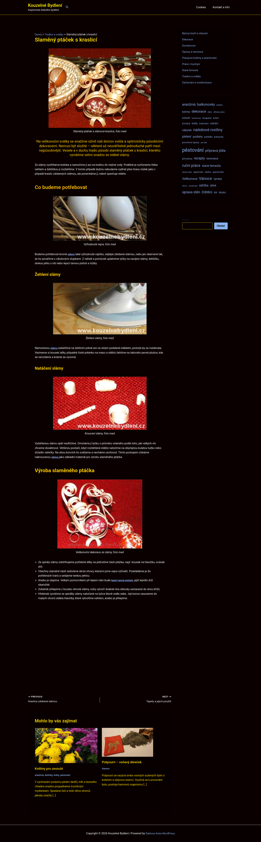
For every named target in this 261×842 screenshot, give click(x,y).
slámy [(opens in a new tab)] (72, 254)
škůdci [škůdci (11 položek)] (222, 192)
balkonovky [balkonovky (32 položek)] (206, 104)
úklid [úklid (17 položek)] (213, 185)
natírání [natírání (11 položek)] (214, 123)
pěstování (66, 775)
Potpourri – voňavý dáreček (123, 762)
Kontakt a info (221, 7)
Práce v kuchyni (191, 64)
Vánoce (106, 768)
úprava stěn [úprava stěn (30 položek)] (191, 192)
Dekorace (188, 39)
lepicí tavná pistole (122, 580)
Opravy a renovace (193, 51)
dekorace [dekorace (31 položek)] (199, 111)
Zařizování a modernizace (197, 82)
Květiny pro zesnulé (50, 769)
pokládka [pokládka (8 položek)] (208, 137)
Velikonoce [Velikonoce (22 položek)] (190, 178)
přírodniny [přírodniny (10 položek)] (187, 158)
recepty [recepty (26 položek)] (199, 158)
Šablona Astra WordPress (160, 833)
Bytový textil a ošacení (195, 33)
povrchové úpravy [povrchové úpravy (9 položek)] (190, 142)
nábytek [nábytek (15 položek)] (187, 130)
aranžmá (39, 775)
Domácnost (189, 45)
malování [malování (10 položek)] (204, 123)
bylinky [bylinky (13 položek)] (186, 111)
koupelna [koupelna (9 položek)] (207, 118)
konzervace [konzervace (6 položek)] (196, 118)
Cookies (203, 7)
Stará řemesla (190, 70)
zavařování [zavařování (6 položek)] (193, 186)
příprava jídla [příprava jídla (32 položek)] (215, 151)
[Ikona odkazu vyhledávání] (67, 7)
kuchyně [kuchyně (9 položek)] (186, 123)
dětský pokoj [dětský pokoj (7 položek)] (218, 112)
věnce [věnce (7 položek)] (184, 186)
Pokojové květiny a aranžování (200, 57)
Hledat (185, 219)
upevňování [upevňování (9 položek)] (218, 172)
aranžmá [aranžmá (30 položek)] (189, 104)
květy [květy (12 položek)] (195, 123)
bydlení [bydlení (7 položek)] (220, 105)
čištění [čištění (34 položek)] (207, 192)
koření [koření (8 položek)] (216, 118)
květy (57, 775)
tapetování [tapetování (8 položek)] (198, 172)
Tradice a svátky (192, 76)
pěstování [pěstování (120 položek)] (193, 150)
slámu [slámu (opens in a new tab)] (54, 348)
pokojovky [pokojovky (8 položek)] (218, 137)
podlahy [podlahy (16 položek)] (198, 136)
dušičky (49, 775)
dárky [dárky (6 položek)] (210, 112)
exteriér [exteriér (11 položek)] (186, 118)
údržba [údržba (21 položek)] (203, 185)
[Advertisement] (100, 642)
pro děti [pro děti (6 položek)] (204, 143)
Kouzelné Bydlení (45, 5)
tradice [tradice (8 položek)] (208, 172)
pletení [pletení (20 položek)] (186, 136)
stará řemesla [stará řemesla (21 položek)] (211, 165)
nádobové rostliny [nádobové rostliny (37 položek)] (207, 130)
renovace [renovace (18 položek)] (212, 158)
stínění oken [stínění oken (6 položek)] (187, 172)
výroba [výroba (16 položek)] (217, 178)
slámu (55, 457)
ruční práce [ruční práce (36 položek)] (191, 165)
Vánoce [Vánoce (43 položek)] (205, 178)
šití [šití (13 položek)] (215, 192)
